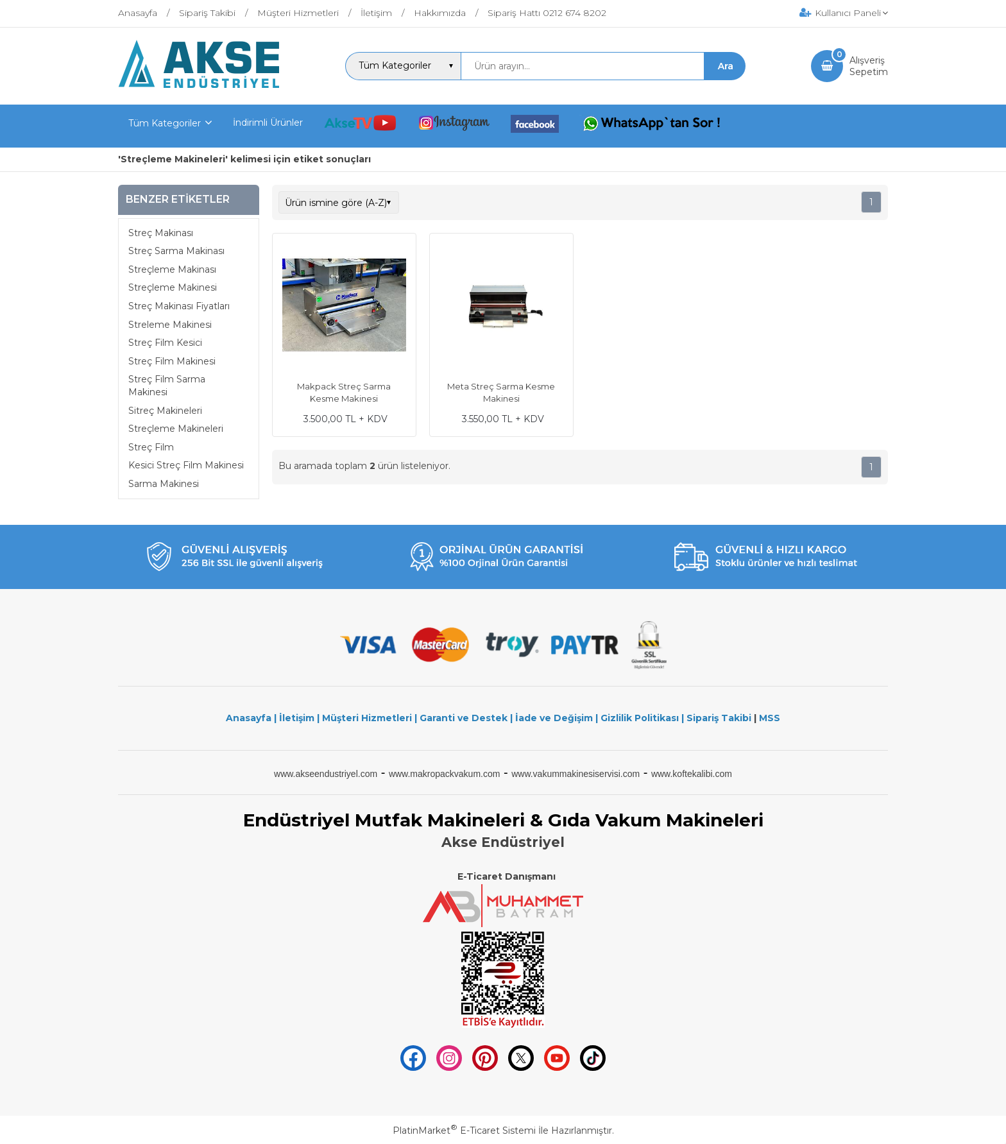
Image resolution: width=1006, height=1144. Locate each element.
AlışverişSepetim (868, 66)
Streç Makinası (160, 233)
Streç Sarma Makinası (176, 251)
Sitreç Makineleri (165, 410)
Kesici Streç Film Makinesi (186, 465)
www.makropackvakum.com (444, 774)
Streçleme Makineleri (175, 428)
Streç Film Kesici (165, 342)
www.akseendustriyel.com (325, 774)
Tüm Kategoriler (164, 123)
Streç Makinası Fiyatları (179, 306)
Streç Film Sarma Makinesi (166, 385)
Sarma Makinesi (163, 484)
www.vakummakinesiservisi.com (575, 774)
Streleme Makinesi (170, 324)
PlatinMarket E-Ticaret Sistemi (464, 1130)
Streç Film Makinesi (172, 361)
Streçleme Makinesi (172, 287)
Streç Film (151, 447)
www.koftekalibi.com (691, 774)
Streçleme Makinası (172, 269)
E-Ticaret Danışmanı (506, 876)
